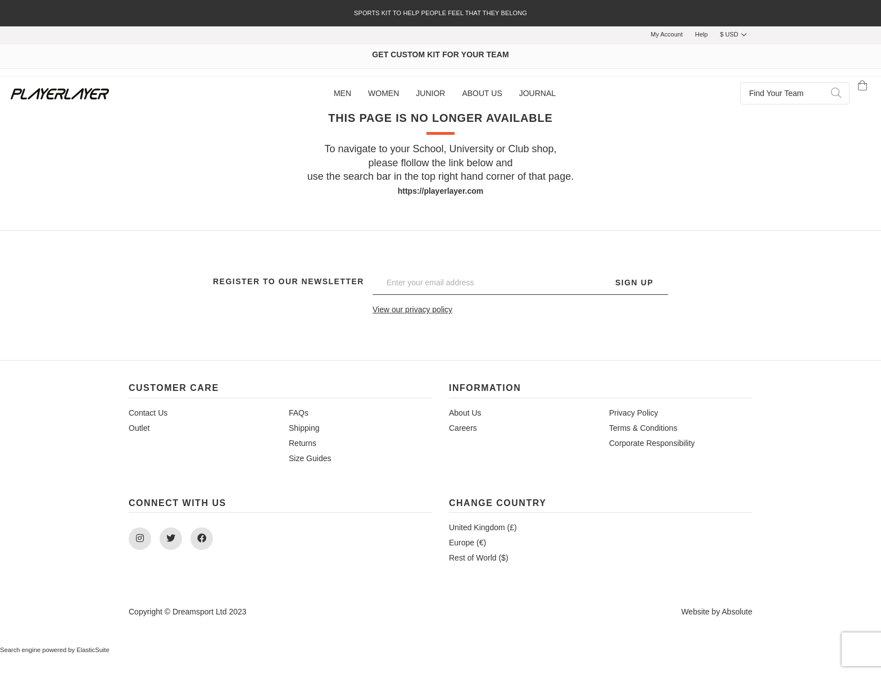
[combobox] (795, 93)
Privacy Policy (633, 412)
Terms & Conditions (643, 427)
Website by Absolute (716, 611)
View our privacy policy (412, 309)
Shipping (304, 427)
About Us (465, 412)
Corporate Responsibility (652, 443)
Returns (302, 443)
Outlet (139, 427)
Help (701, 34)
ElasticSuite (92, 649)
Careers (463, 427)
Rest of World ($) (478, 557)
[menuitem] (342, 93)
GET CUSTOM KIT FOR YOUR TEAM (440, 54)
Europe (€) (467, 542)
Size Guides (310, 458)
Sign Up (634, 282)
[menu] (445, 93)
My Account (667, 34)
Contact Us (148, 412)
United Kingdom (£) (483, 527)
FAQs (298, 412)
